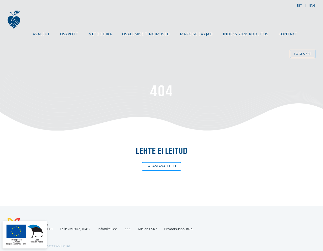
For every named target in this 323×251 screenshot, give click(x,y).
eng (312, 5)
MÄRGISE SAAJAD (196, 34)
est (299, 5)
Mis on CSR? (147, 229)
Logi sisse (302, 54)
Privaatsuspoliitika (178, 229)
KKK (128, 229)
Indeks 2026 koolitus (245, 34)
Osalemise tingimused (146, 34)
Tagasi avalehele (161, 166)
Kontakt (288, 34)
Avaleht (41, 34)
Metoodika (100, 34)
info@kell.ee (107, 229)
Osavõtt (69, 34)
